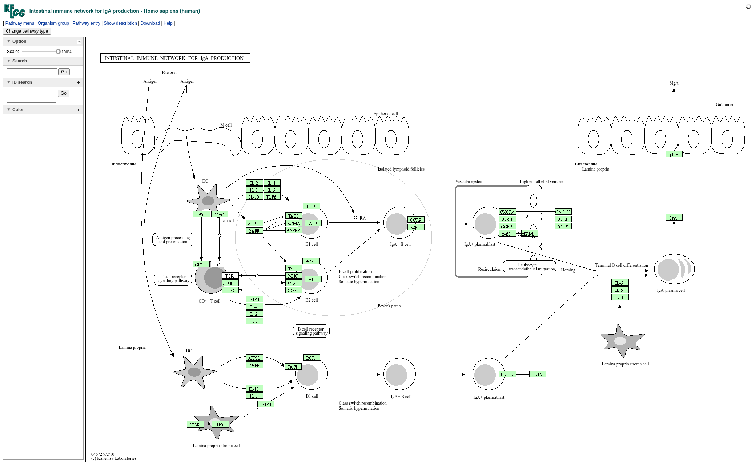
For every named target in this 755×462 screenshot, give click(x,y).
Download (150, 23)
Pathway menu (19, 23)
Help (168, 23)
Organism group (53, 23)
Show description (120, 23)
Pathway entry (86, 23)
